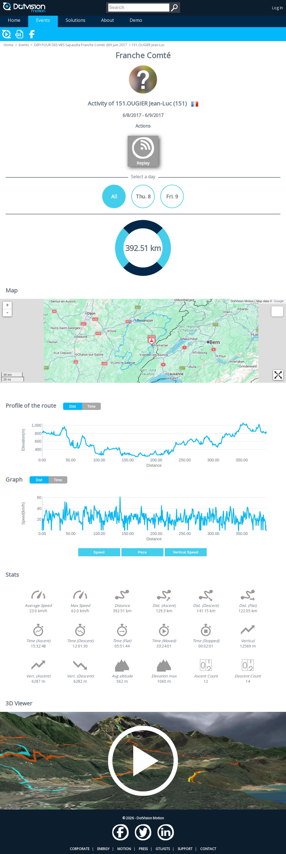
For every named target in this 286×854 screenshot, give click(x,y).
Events (43, 20)
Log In (277, 7)
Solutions (75, 20)
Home (14, 20)
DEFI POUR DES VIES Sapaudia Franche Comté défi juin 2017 (80, 45)
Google (279, 301)
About (107, 20)
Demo (136, 20)
